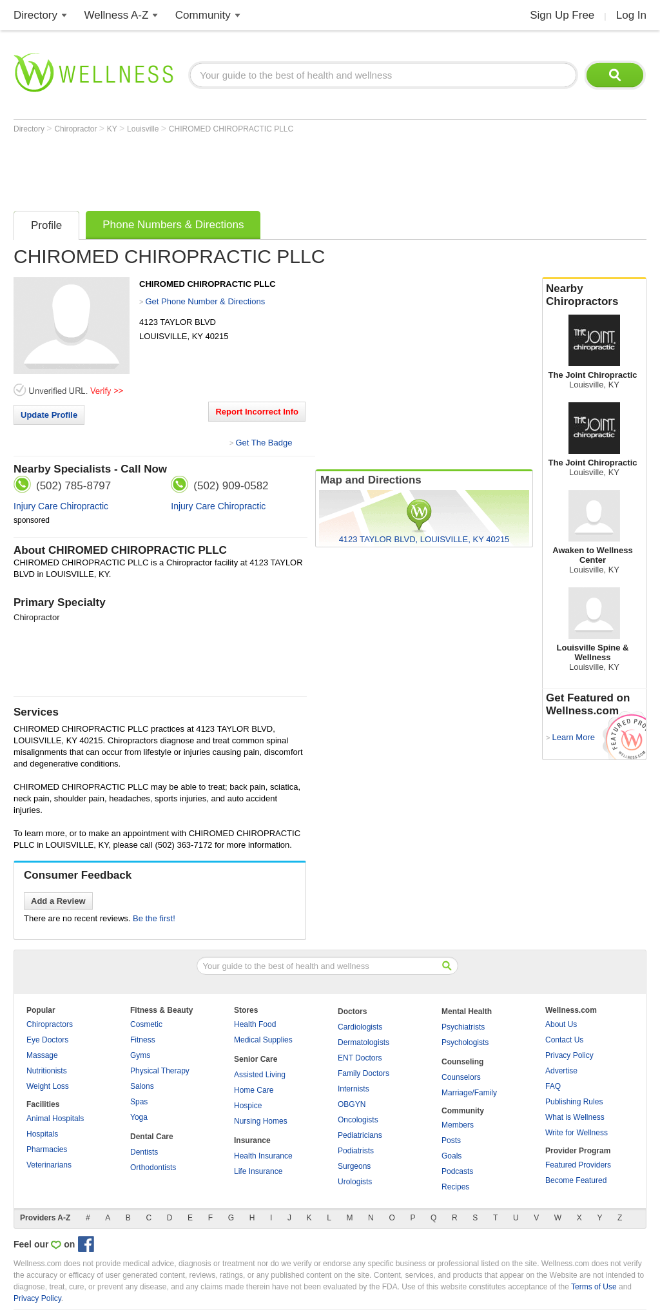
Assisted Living (260, 1074)
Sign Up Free (562, 15)
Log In (631, 15)
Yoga (139, 1117)
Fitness (142, 1039)
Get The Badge (263, 442)
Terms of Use (594, 1286)
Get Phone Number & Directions (205, 301)
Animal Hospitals (55, 1118)
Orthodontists (153, 1167)
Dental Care (151, 1136)
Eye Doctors (47, 1039)
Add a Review (58, 901)
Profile (46, 225)
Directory (35, 15)
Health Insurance (263, 1155)
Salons (142, 1086)
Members (458, 1124)
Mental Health (467, 1011)
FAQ (553, 1086)
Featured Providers (578, 1164)
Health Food (255, 1024)
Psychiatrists (463, 1026)
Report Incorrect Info (256, 411)
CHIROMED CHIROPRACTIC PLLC (231, 128)
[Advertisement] (248, 169)
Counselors (461, 1077)
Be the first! (154, 918)
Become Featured (576, 1180)
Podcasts (457, 1171)
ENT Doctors (360, 1057)
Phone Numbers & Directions (173, 225)
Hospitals (42, 1134)
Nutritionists (46, 1070)
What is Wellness (575, 1117)
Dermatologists (363, 1042)
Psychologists (465, 1042)
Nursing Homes (260, 1121)
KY (113, 128)
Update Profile (49, 415)
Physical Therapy (159, 1070)
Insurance (252, 1140)
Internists (353, 1088)
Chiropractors (49, 1024)
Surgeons (354, 1166)
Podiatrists (356, 1150)
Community (203, 15)
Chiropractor (76, 128)
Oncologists (358, 1119)
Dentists (144, 1152)
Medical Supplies (263, 1039)
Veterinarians (49, 1164)
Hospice (248, 1105)
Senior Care (255, 1059)
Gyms (140, 1055)
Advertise (561, 1070)
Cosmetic (146, 1024)
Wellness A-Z (116, 15)
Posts (451, 1140)
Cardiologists (360, 1026)
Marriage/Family (469, 1092)
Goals (451, 1155)
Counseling (462, 1061)
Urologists (355, 1181)
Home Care (253, 1090)
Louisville (144, 128)
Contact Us (564, 1039)
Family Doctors (363, 1073)
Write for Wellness (576, 1132)
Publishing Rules (574, 1101)
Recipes (455, 1186)
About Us (561, 1024)
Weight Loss (47, 1086)
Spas (139, 1101)
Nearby (594, 295)
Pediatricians (360, 1135)
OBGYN (351, 1104)
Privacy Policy (569, 1055)
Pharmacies (46, 1149)
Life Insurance (258, 1171)
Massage (42, 1055)
